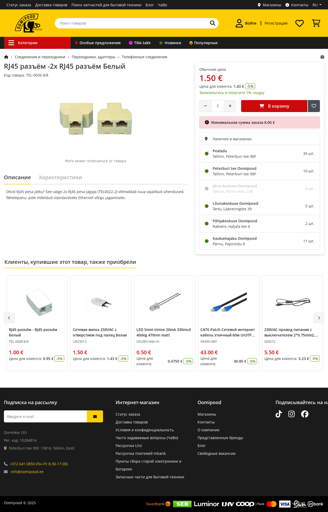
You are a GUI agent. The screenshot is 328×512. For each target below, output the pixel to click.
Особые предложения (98, 42)
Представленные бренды (220, 437)
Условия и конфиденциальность (145, 429)
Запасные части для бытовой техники (150, 476)
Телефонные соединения (144, 56)
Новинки (170, 42)
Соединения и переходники (40, 56)
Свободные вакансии (217, 453)
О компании (208, 429)
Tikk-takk (140, 42)
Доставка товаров (51, 4)
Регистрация (276, 23)
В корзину (274, 106)
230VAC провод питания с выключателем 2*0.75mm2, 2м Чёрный (289, 335)
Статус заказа (19, 4)
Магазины (269, 4)
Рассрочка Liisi (129, 445)
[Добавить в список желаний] (314, 106)
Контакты (296, 4)
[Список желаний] (299, 23)
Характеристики (60, 177)
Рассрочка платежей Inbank (141, 453)
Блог (150, 4)
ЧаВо (162, 4)
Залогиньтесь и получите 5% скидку (231, 92)
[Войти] (246, 23)
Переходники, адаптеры (93, 56)
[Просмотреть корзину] (316, 23)
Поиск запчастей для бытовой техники (106, 4)
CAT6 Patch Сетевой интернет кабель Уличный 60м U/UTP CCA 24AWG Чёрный (227, 335)
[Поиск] (213, 23)
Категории (22, 42)
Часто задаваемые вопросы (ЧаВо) (147, 437)
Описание (17, 177)
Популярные (203, 42)
